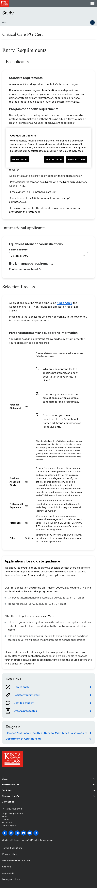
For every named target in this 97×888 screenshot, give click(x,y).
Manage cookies (11, 879)
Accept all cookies (76, 159)
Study (8, 13)
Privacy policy (9, 854)
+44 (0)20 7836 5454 (12, 809)
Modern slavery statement (16, 860)
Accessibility (9, 872)
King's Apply (64, 302)
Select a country (18, 249)
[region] (48, 148)
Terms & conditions (12, 847)
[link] (48, 687)
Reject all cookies (54, 159)
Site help (6, 866)
